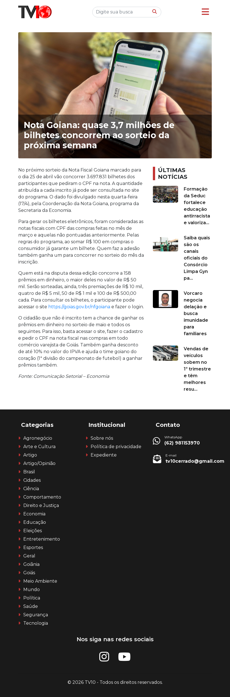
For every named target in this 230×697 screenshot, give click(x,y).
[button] (205, 12)
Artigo (30, 455)
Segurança (35, 614)
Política (31, 598)
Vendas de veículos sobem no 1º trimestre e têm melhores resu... (197, 369)
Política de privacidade (116, 446)
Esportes (33, 547)
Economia (34, 514)
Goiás (29, 572)
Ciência (31, 488)
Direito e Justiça (41, 505)
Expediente (104, 455)
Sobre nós (102, 438)
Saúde (30, 606)
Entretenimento (41, 539)
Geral (29, 556)
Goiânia (31, 564)
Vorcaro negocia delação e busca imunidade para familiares (196, 313)
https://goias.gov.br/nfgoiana (79, 306)
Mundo (31, 589)
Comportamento (42, 497)
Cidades (32, 480)
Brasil (29, 471)
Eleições (32, 530)
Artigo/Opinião (39, 463)
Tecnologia (35, 623)
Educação (34, 522)
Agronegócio (37, 438)
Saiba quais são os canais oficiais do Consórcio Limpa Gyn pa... (197, 258)
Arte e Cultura (39, 446)
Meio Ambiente (40, 581)
